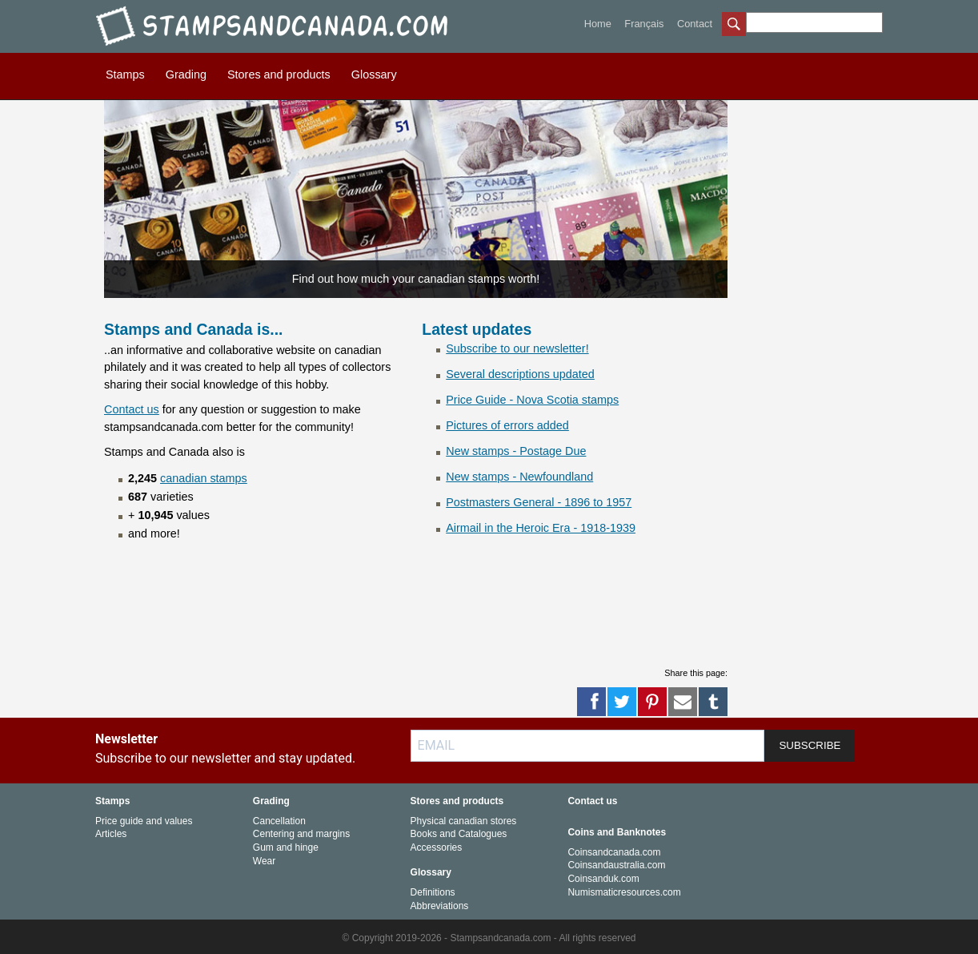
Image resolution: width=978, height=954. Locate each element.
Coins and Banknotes (616, 832)
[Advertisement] (395, 615)
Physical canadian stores (464, 821)
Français (643, 24)
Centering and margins (301, 833)
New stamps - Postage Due (516, 451)
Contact (694, 24)
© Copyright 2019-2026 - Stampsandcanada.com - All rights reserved (488, 938)
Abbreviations (440, 906)
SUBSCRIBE (809, 745)
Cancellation (279, 821)
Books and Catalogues (459, 833)
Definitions (433, 892)
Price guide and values (143, 821)
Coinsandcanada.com (613, 852)
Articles (110, 833)
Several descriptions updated (520, 374)
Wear (264, 861)
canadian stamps (203, 478)
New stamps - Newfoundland (519, 476)
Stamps (125, 74)
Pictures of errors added (507, 425)
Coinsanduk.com (603, 878)
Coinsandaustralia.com (616, 865)
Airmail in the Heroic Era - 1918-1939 (540, 527)
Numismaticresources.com (623, 892)
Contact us (131, 409)
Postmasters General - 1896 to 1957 (538, 502)
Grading (186, 74)
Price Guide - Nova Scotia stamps (532, 399)
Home (597, 24)
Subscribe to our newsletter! (517, 348)
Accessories (437, 847)
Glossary (374, 74)
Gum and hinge (286, 847)
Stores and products (279, 74)
